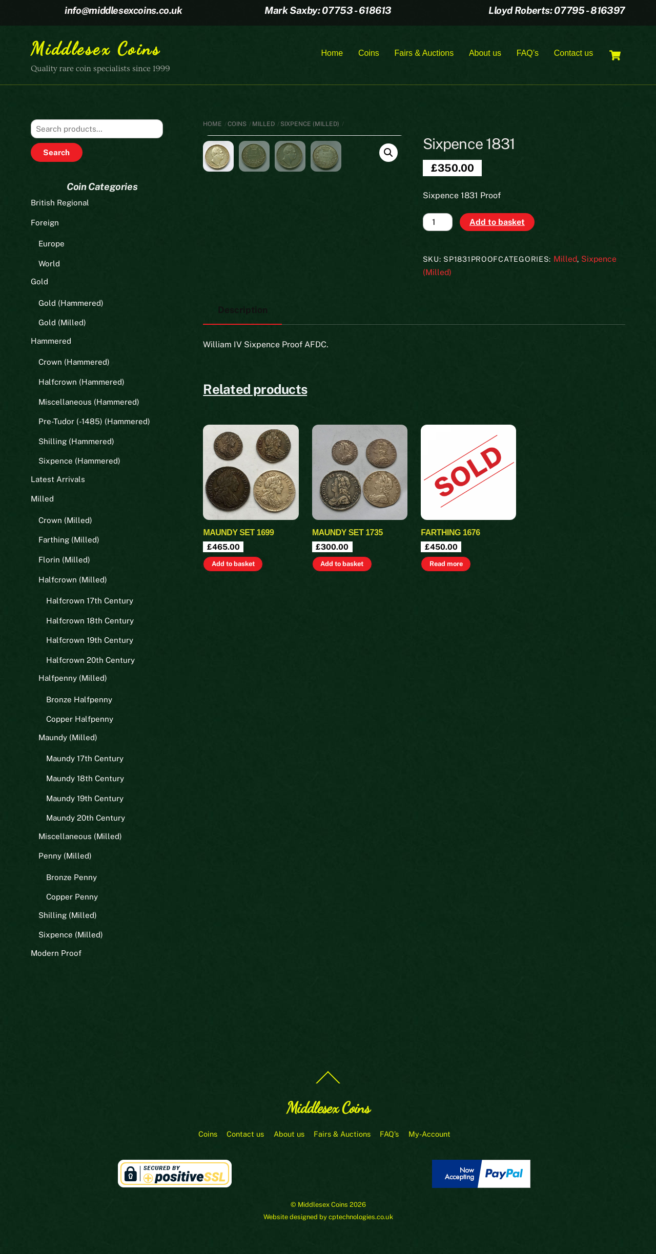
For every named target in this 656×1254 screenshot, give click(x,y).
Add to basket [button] (233, 659)
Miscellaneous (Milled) (80, 837)
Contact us (573, 53)
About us (485, 53)
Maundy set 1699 (238, 627)
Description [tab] (243, 405)
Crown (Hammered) (74, 363)
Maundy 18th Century (85, 780)
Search (56, 154)
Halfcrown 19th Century (89, 641)
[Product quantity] (438, 224)
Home (332, 53)
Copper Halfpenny (79, 720)
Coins (368, 53)
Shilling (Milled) (67, 916)
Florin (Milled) (64, 561)
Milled (263, 125)
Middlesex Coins (323, 1206)
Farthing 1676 (450, 627)
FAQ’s (528, 53)
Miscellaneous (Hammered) (88, 403)
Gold (39, 283)
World (49, 264)
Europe (51, 245)
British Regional (60, 204)
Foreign (45, 223)
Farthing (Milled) (68, 541)
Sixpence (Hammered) (79, 462)
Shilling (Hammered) (76, 442)
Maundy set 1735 (347, 627)
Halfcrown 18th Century (90, 621)
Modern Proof (56, 954)
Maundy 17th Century (85, 760)
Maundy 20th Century (85, 819)
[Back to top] (328, 1084)
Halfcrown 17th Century (89, 602)
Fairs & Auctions (424, 53)
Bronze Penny (71, 878)
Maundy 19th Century (85, 799)
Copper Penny (72, 898)
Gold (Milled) (62, 324)
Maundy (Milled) (67, 739)
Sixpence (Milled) (309, 125)
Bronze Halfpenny (79, 701)
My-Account (429, 1135)
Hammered (51, 342)
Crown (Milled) (65, 521)
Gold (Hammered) (71, 304)
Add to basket (497, 223)
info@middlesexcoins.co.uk (123, 10)
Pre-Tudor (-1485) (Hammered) (94, 423)
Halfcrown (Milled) (72, 580)
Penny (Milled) (65, 857)
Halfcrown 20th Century (90, 661)
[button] (388, 154)
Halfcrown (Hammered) (81, 383)
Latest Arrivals (58, 480)
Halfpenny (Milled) (72, 679)
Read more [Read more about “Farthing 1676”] (446, 659)
